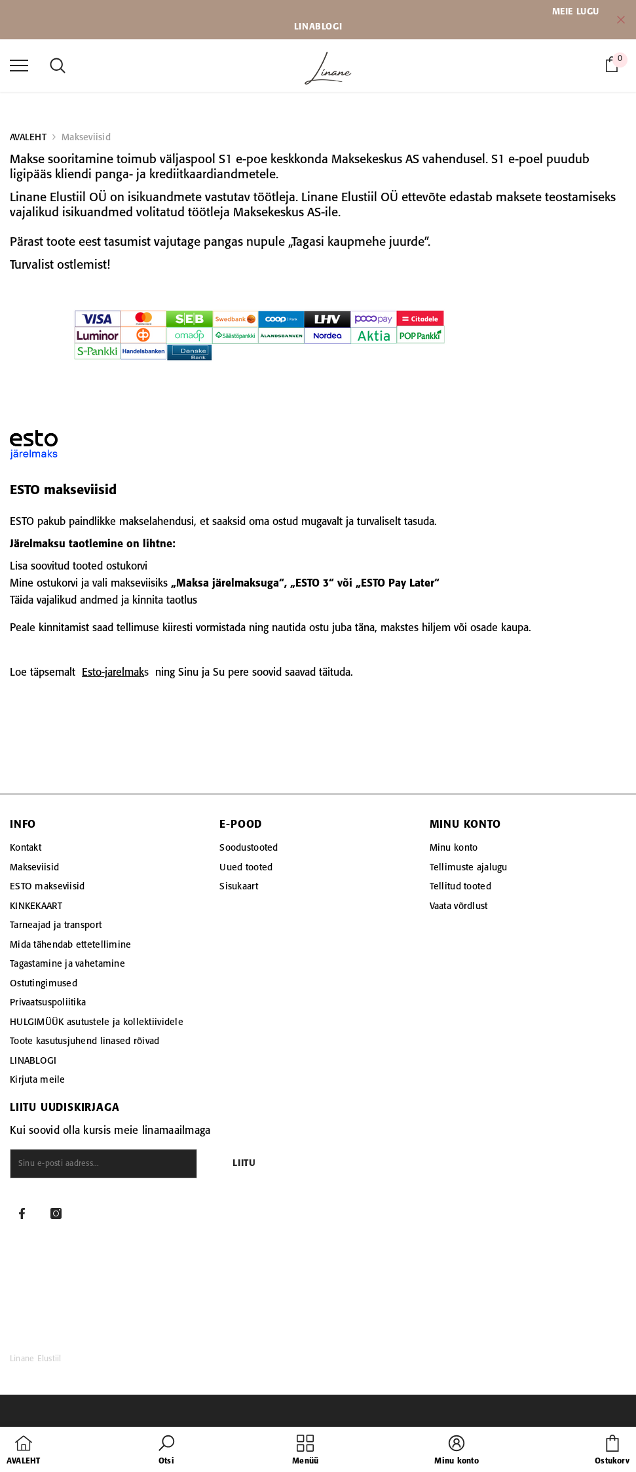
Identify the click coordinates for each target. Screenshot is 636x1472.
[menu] (19, 65)
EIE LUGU (579, 11)
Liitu (244, 1164)
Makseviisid (86, 137)
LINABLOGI (318, 26)
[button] (166, 1451)
